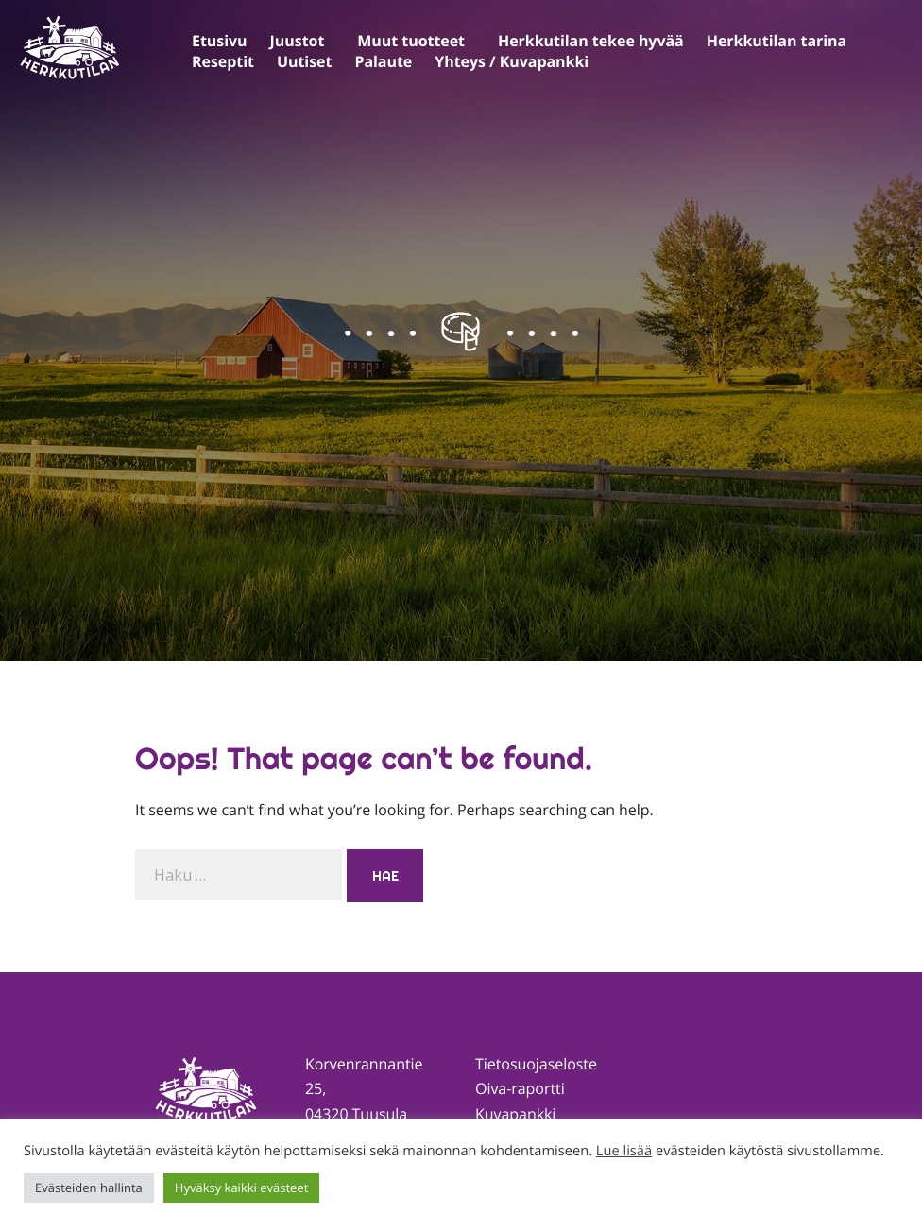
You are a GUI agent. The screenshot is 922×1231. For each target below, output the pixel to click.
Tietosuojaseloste (536, 1063)
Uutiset (304, 61)
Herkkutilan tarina (776, 40)
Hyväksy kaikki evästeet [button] (241, 1187)
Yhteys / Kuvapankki (512, 61)
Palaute (383, 61)
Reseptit (223, 61)
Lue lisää (624, 1150)
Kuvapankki (515, 1113)
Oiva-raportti (520, 1088)
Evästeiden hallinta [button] (89, 1187)
